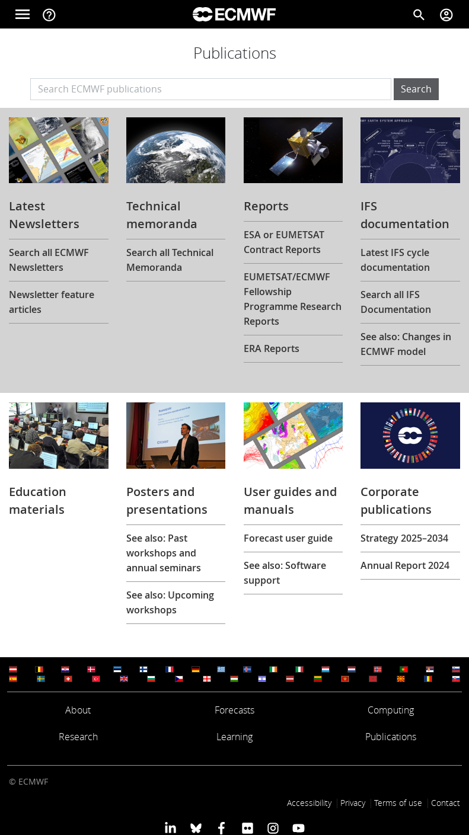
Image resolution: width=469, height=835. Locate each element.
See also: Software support (285, 573)
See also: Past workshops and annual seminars (163, 553)
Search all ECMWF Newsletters (49, 260)
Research (78, 736)
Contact (445, 802)
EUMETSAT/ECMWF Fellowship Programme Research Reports (293, 299)
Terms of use (398, 802)
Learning (234, 736)
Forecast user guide (288, 538)
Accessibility (309, 802)
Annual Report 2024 (404, 565)
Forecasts (234, 709)
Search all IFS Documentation (395, 302)
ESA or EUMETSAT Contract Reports (284, 242)
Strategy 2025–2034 (404, 538)
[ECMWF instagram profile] (273, 828)
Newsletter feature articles (51, 302)
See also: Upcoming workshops (170, 602)
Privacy (352, 802)
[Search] (419, 14)
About (78, 709)
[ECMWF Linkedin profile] (170, 828)
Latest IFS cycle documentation (395, 260)
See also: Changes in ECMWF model (405, 344)
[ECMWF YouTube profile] (298, 828)
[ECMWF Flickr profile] (247, 828)
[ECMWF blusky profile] (196, 828)
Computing (391, 709)
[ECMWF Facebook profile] (221, 828)
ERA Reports (271, 348)
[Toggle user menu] (446, 14)
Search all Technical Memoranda (169, 260)
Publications (390, 736)
